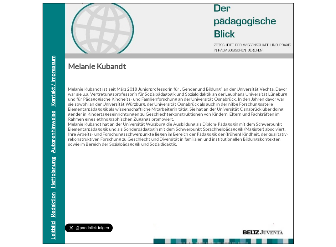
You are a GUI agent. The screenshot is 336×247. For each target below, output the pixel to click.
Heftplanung (52, 173)
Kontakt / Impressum (52, 81)
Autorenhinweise (52, 132)
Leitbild (52, 230)
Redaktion (52, 205)
